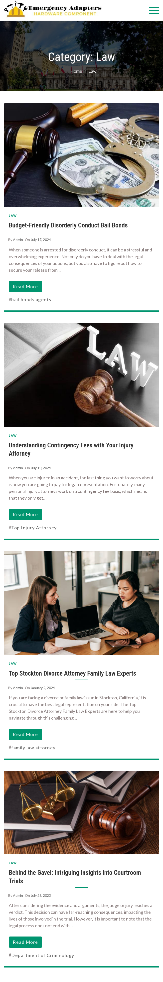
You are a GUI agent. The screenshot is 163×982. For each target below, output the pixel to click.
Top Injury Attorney (34, 527)
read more (25, 286)
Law (13, 215)
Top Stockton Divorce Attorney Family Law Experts (72, 673)
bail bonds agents (31, 299)
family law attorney (33, 747)
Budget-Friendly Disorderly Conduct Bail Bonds (68, 225)
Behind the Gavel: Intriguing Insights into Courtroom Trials (75, 877)
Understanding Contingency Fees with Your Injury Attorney (71, 449)
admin (18, 239)
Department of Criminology (42, 955)
